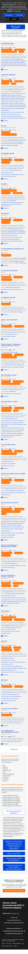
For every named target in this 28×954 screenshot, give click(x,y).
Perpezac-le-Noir (12, 310)
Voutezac (10, 721)
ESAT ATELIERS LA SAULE (8, 375)
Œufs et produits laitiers (20, 263)
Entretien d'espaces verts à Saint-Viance (12, 805)
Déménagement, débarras (7, 103)
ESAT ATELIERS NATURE (8, 444)
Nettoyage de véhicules (14, 100)
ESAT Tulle (4, 641)
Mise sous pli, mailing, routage (16, 101)
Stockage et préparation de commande (16, 118)
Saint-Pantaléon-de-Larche (14, 140)
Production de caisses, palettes (8, 176)
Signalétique (4, 95)
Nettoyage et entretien (19, 81)
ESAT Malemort (5, 611)
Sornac (6, 416)
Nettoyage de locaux (6, 93)
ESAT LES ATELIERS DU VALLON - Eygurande (8, 576)
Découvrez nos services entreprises (14, 890)
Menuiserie (14, 231)
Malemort (7, 625)
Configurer (14, 19)
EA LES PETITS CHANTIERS (9, 270)
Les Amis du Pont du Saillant (9, 708)
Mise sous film (23, 64)
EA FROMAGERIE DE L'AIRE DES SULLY (12, 248)
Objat (6, 459)
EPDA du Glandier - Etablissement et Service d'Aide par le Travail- (11, 345)
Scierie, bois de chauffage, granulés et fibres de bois (13, 492)
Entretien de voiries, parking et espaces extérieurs (13, 174)
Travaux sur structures (6, 422)
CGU (23, 943)
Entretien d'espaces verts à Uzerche (11, 797)
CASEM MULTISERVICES (8, 74)
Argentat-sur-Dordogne (10, 57)
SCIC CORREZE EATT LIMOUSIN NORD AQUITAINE (10, 731)
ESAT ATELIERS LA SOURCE (9, 401)
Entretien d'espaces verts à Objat (10, 804)
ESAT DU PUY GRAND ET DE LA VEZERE (13, 473)
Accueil (16, 103)
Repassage (20, 312)
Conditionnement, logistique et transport (9, 51)
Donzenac (10, 89)
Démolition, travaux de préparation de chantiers (12, 523)
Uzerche (10, 168)
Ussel (9, 285)
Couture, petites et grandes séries (13, 105)
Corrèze (18, 57)
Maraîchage (21, 490)
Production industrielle (6, 132)
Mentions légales (16, 943)
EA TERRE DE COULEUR (8, 297)
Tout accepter (8, 15)
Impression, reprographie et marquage (8, 617)
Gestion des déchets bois (19, 420)
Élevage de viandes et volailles (8, 595)
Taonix (3, 943)
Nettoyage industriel (6, 96)
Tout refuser (19, 15)
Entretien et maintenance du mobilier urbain (11, 237)
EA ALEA (3, 126)
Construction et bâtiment (6, 277)
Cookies (9, 11)
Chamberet (11, 199)
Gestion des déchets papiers (16, 529)
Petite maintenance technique (14, 95)
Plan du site (8, 943)
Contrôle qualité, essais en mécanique (10, 430)
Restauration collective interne (8, 670)
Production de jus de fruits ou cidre (9, 204)
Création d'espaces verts (7, 172)
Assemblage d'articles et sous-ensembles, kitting (12, 60)
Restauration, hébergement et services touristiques (11, 383)
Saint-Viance (8, 561)
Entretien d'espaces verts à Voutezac (11, 799)
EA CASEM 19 (5, 213)
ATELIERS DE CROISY (7, 43)
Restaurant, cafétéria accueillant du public (11, 525)
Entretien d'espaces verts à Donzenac (11, 800)
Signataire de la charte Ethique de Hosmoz (10, 352)
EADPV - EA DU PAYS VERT (9, 320)
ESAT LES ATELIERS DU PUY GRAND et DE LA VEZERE (9, 546)
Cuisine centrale (17, 393)
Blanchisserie (13, 200)
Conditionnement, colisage (7, 65)
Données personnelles (7, 946)
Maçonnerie (17, 65)
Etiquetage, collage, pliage (13, 64)
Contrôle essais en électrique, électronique (11, 696)
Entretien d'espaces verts (17, 59)
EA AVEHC (4, 184)
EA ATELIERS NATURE (7, 153)
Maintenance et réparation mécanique (10, 603)
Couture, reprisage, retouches (18, 93)
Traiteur (3, 529)
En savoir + (5, 69)
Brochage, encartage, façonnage (13, 627)
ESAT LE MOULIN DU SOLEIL (9, 502)
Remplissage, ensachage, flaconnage (10, 108)
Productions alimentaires (17, 193)
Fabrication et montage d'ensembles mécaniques (12, 427)
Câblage (9, 231)
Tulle (9, 332)
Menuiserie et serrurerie (20, 601)
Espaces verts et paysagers (6, 49)
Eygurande (15, 261)
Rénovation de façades (6, 433)
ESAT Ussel (4, 680)
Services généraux (5, 83)
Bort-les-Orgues (8, 389)
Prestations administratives (19, 49)
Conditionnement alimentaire (18, 233)
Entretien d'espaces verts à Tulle (10, 795)
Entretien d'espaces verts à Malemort (11, 802)
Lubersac (7, 363)
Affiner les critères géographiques (16, 26)
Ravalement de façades (15, 431)
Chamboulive (8, 488)
